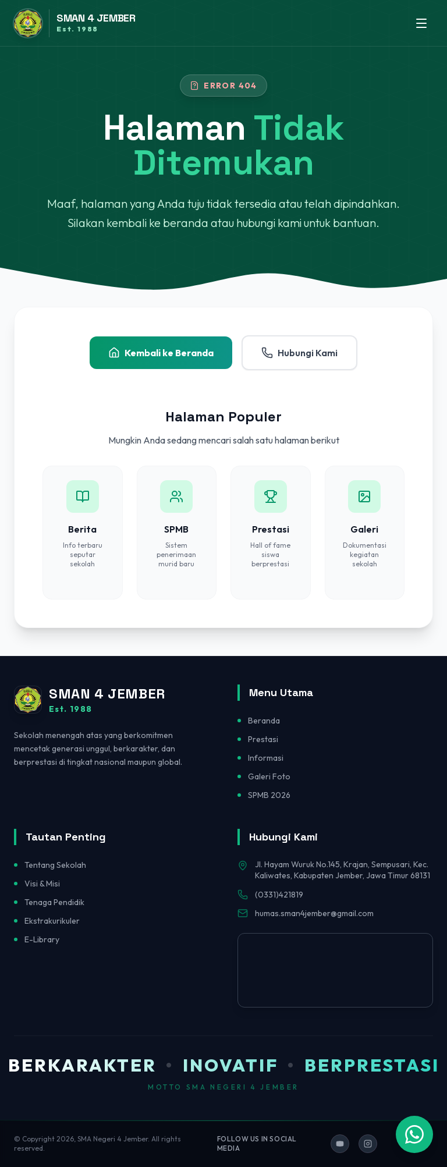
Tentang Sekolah (55, 865)
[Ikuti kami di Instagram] (368, 1143)
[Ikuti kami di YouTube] (340, 1143)
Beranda (264, 720)
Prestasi (263, 739)
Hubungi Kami (299, 353)
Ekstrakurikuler (52, 921)
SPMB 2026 (269, 795)
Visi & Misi (42, 883)
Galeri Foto (269, 776)
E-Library (41, 939)
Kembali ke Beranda (161, 353)
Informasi (265, 758)
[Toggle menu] (421, 23)
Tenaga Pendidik (54, 902)
